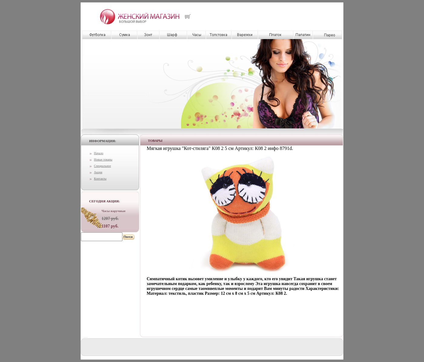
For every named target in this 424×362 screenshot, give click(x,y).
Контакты (100, 178)
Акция (98, 172)
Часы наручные (113, 211)
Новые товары (103, 159)
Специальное (102, 166)
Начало (98, 153)
